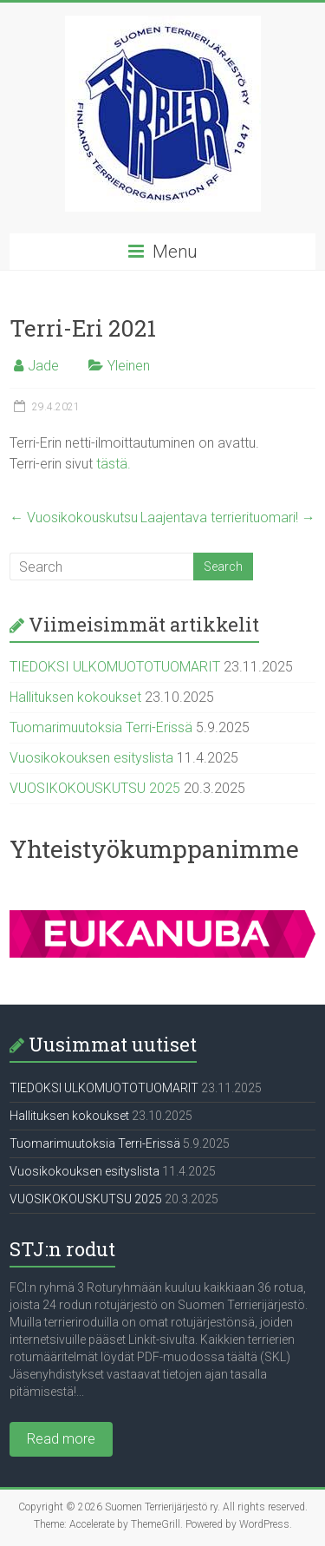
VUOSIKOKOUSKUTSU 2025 (95, 788)
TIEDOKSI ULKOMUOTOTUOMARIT (115, 666)
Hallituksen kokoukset (75, 697)
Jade (43, 365)
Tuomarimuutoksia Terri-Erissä (101, 727)
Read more (61, 1439)
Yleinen (128, 365)
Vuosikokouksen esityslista (91, 758)
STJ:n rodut (62, 1248)
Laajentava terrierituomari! (227, 517)
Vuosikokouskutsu (74, 517)
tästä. (113, 463)
